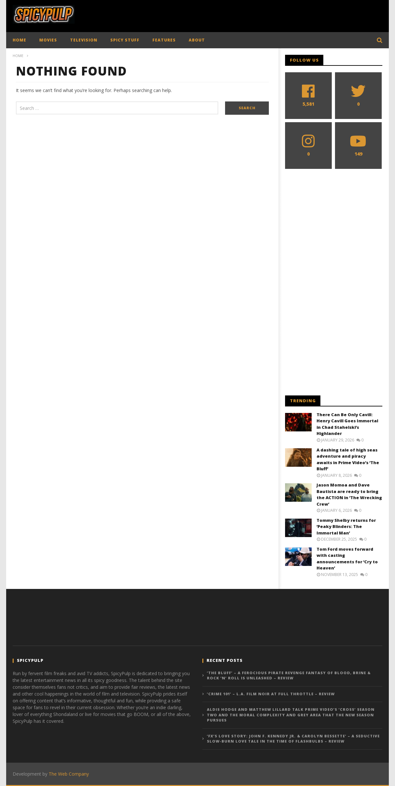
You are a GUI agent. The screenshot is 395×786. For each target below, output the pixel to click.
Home (18, 55)
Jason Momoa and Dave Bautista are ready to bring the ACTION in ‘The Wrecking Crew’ (349, 494)
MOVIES (48, 40)
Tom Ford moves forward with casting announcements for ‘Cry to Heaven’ (347, 558)
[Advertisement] (264, 14)
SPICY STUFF (124, 40)
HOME (19, 40)
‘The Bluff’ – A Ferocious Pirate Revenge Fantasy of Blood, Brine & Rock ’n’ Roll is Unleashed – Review (289, 675)
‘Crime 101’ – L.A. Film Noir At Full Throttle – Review (271, 693)
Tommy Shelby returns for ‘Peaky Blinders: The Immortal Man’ (346, 526)
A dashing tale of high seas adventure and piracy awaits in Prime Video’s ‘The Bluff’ (348, 459)
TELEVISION (83, 40)
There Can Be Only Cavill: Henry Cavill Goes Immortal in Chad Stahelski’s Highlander (347, 424)
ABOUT (197, 40)
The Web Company (69, 774)
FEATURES (164, 40)
